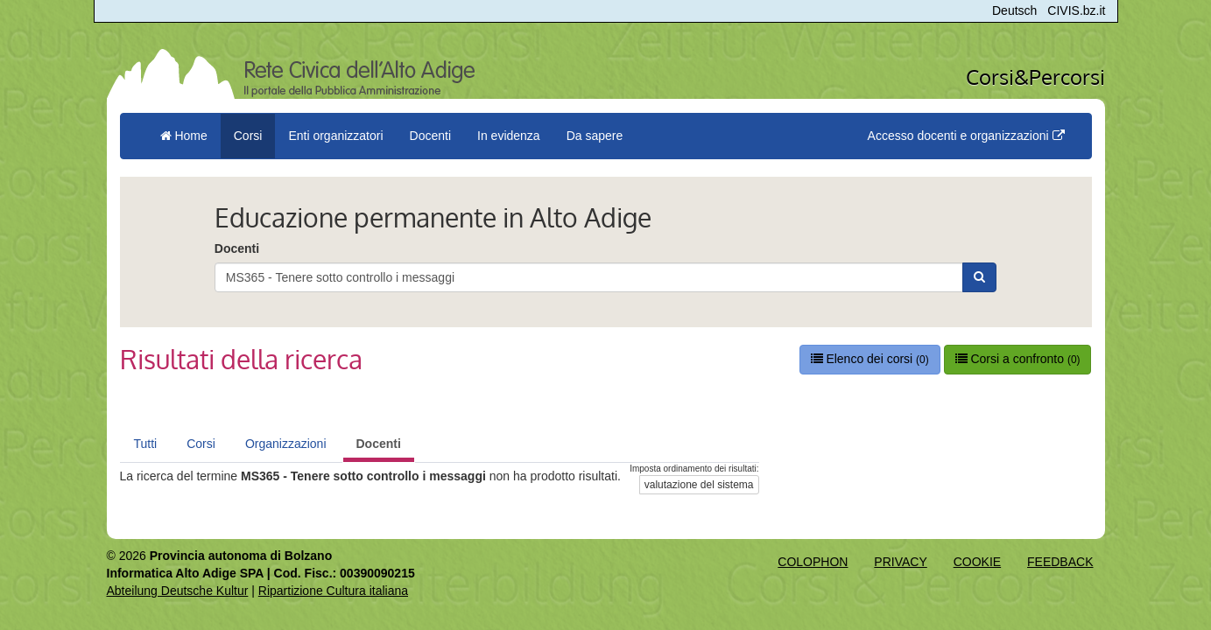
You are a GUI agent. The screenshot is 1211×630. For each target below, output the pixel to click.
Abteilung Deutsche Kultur (178, 591)
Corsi (201, 444)
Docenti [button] (430, 136)
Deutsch (1014, 11)
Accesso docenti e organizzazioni (966, 136)
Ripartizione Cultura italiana (333, 591)
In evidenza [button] (508, 136)
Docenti (237, 249)
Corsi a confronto (1018, 359)
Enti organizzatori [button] (335, 136)
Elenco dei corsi (870, 359)
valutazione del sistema (699, 485)
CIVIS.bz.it (1076, 11)
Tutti (146, 444)
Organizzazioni (286, 444)
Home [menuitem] (184, 136)
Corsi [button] (248, 136)
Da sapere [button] (595, 136)
